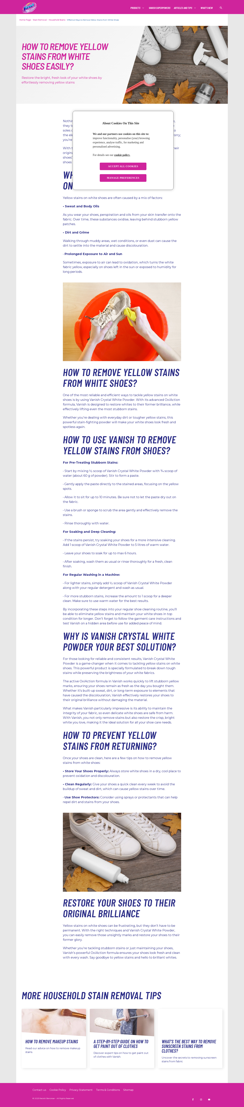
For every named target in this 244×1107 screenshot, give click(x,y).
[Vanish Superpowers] (160, 8)
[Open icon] (221, 8)
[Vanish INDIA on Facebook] (192, 1099)
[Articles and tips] (183, 8)
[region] (123, 150)
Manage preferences (123, 178)
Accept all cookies (123, 166)
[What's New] (206, 8)
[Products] (135, 8)
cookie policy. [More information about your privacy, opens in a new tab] (122, 155)
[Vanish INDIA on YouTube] (209, 1099)
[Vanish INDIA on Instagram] (201, 1099)
